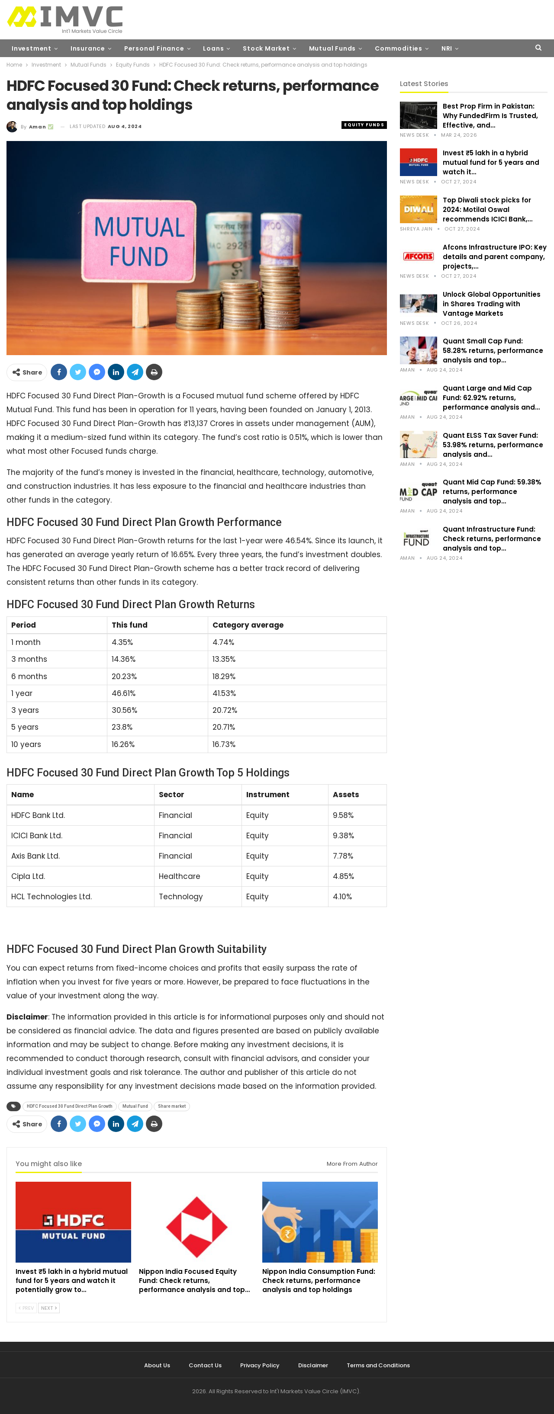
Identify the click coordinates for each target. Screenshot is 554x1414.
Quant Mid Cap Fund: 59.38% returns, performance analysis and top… (492, 492)
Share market (172, 1106)
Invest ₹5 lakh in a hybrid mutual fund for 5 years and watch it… (491, 162)
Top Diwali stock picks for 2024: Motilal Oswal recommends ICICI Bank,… (487, 210)
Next (49, 1308)
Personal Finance (154, 48)
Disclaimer (313, 1365)
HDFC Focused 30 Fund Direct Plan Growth (70, 1106)
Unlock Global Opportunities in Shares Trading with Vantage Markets (492, 304)
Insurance (88, 48)
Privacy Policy (260, 1365)
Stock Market (266, 48)
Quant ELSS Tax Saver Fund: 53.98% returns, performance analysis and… (493, 445)
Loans (213, 48)
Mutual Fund (135, 1106)
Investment (32, 48)
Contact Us (205, 1365)
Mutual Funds (332, 48)
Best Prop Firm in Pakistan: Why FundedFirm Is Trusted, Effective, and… (490, 116)
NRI (446, 48)
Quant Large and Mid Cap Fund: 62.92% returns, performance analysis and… (491, 398)
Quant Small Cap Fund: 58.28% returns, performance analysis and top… (493, 351)
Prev (26, 1308)
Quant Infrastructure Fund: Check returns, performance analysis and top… (492, 539)
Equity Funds (364, 125)
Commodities (398, 48)
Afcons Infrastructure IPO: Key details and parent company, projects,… (495, 257)
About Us (157, 1365)
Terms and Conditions (378, 1365)
